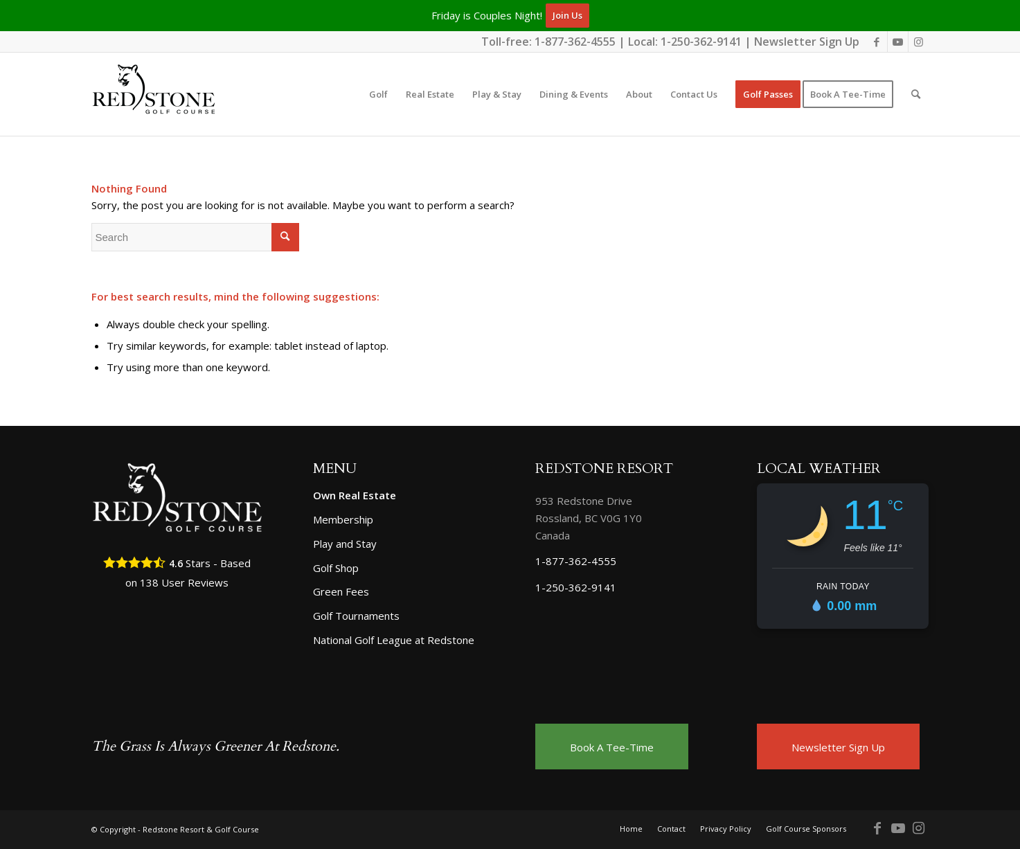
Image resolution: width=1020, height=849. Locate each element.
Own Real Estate (354, 495)
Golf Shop (336, 568)
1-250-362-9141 (701, 41)
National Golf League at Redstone (393, 640)
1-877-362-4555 (575, 41)
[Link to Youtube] (898, 41)
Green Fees (341, 591)
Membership (343, 519)
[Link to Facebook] (877, 41)
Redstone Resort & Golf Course (201, 829)
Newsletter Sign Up (806, 41)
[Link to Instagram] (919, 41)
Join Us (567, 15)
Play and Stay (345, 544)
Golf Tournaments (356, 616)
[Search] (915, 94)
